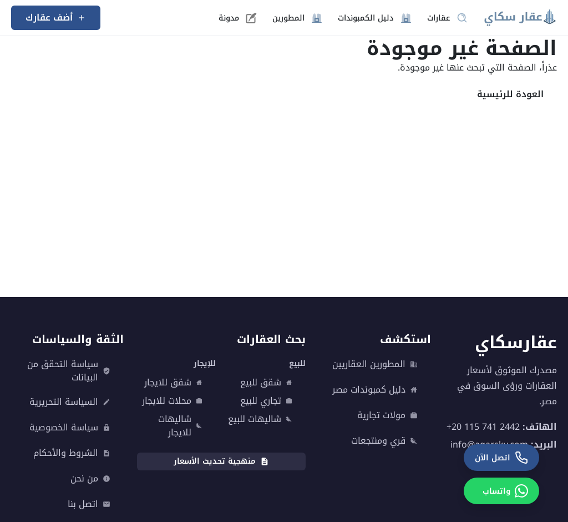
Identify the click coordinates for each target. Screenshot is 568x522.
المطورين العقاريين (375, 364)
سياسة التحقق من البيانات (68, 371)
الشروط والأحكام (71, 453)
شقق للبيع (266, 382)
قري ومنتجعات (384, 441)
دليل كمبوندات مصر (375, 389)
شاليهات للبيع (260, 419)
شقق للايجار (173, 382)
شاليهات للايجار (180, 426)
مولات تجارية (387, 415)
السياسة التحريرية (69, 402)
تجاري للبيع (266, 401)
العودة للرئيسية (510, 94)
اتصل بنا (89, 504)
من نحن (90, 478)
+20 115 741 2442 (483, 426)
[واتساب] (501, 491)
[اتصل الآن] (501, 457)
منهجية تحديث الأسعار (221, 461)
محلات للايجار (172, 401)
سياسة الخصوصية (69, 427)
